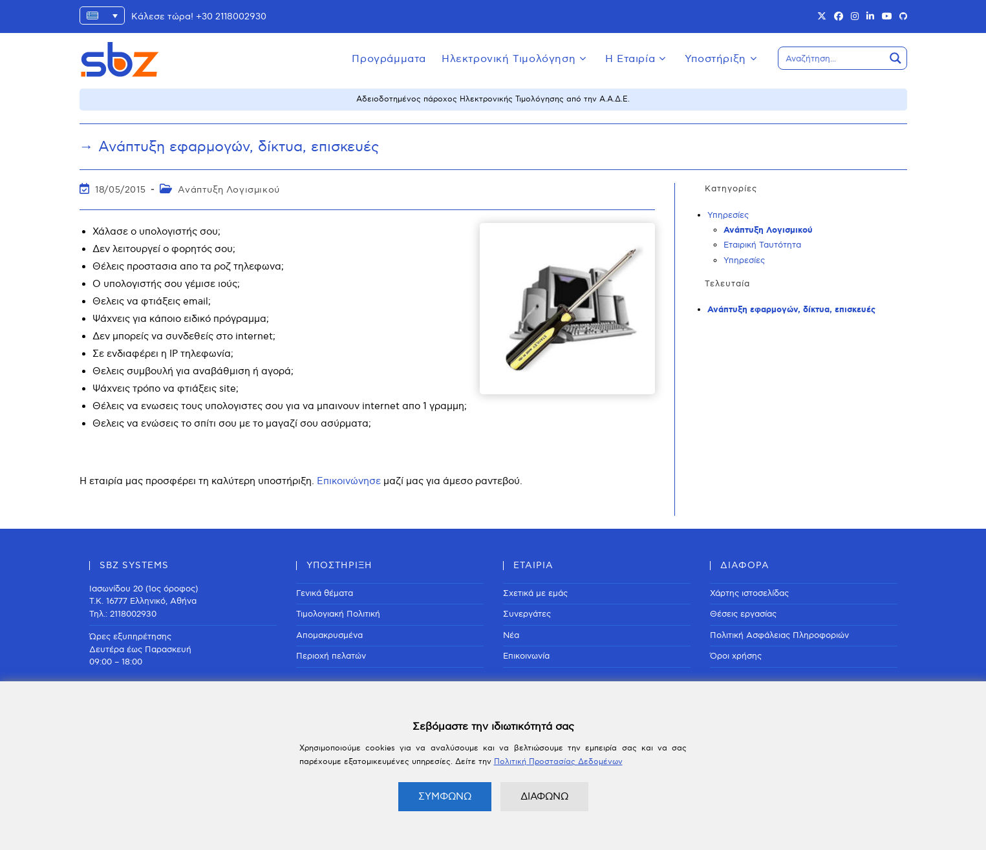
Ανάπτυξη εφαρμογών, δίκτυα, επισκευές (791, 309)
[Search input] (832, 58)
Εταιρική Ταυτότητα (762, 245)
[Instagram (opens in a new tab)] (855, 16)
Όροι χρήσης (736, 656)
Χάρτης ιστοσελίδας (749, 593)
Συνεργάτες (527, 614)
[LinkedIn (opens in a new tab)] (870, 16)
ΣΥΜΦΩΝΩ (444, 796)
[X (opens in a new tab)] (821, 16)
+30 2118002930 (231, 16)
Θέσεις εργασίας (743, 614)
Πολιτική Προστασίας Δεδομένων (558, 762)
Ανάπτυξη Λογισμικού (228, 189)
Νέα (511, 635)
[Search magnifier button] (895, 58)
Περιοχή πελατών (331, 656)
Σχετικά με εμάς (535, 593)
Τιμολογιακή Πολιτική (338, 614)
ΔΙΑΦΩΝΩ (544, 796)
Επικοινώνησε (349, 481)
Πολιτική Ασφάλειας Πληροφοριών (779, 635)
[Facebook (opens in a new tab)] (838, 16)
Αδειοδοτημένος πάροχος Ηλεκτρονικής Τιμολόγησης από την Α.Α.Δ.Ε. (493, 99)
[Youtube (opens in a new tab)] (887, 16)
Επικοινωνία (526, 656)
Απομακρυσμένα (329, 635)
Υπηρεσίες (728, 215)
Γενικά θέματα (324, 593)
